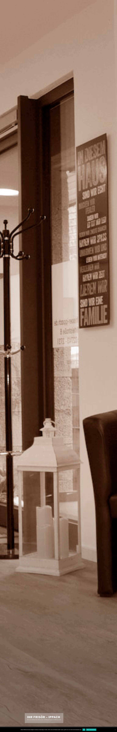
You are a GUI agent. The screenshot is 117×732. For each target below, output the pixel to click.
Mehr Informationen (91, 729)
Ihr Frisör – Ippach (43, 717)
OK (84, 729)
